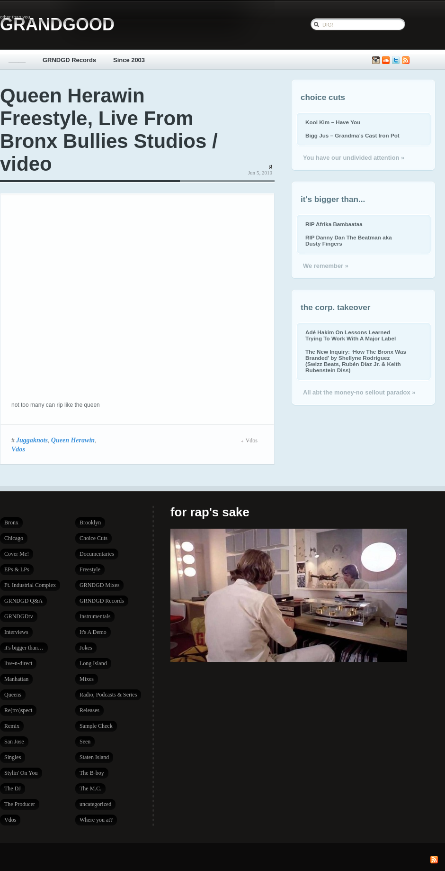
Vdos (18, 449)
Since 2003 (129, 60)
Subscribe (405, 60)
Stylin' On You (21, 773)
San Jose (14, 741)
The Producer (19, 804)
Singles (12, 757)
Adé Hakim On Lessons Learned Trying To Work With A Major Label (350, 335)
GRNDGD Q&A (23, 600)
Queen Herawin (73, 440)
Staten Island (94, 757)
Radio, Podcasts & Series (108, 694)
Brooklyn (90, 522)
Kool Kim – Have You (332, 122)
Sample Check (96, 726)
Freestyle (90, 569)
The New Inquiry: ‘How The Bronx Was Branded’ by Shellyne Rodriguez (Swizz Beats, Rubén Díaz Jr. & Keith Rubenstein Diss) (355, 360)
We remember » (325, 265)
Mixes (87, 679)
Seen (85, 741)
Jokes (86, 647)
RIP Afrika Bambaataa (334, 224)
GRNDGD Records (69, 60)
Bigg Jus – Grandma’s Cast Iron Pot (352, 135)
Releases (89, 710)
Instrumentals (95, 616)
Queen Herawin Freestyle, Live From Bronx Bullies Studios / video (109, 129)
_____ (17, 60)
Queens (12, 694)
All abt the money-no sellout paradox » (359, 392)
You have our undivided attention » (353, 157)
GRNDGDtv (18, 616)
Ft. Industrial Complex (30, 585)
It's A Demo (93, 632)
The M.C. (90, 788)
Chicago (13, 538)
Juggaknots (32, 440)
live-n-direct (18, 663)
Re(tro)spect (18, 710)
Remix (11, 726)
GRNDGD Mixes (99, 585)
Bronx (11, 522)
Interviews (16, 632)
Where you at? (96, 819)
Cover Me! (16, 553)
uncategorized (95, 804)
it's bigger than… (24, 647)
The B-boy (92, 773)
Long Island (93, 663)
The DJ (12, 788)
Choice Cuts (93, 538)
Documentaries (97, 553)
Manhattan (16, 679)
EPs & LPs (16, 569)
